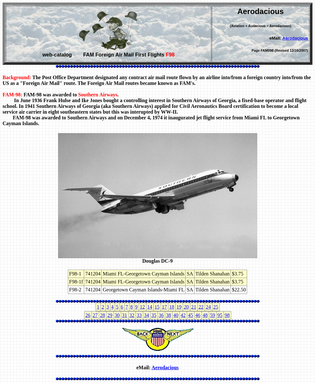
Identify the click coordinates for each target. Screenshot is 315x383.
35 (154, 315)
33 (139, 315)
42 (183, 315)
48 (205, 315)
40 (176, 315)
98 (227, 315)
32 (132, 315)
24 (208, 307)
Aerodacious (295, 38)
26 (88, 315)
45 (190, 315)
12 (142, 307)
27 (95, 315)
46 (198, 315)
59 (212, 315)
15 (157, 307)
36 (161, 315)
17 (164, 307)
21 (193, 307)
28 (102, 315)
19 (179, 307)
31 (124, 315)
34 (146, 315)
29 (110, 315)
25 (215, 307)
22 (201, 307)
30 (117, 315)
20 (186, 307)
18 (171, 307)
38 (168, 315)
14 (149, 307)
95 (220, 315)
